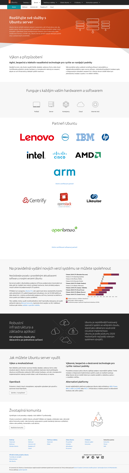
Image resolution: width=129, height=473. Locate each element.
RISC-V (86, 388)
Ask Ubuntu (12, 461)
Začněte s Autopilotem (18, 393)
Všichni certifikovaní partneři (64, 183)
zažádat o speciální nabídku (31, 305)
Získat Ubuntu (64, 2)
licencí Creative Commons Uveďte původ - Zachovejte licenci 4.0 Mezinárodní (95, 467)
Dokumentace (13, 459)
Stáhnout (24, 7)
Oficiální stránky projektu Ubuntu (19, 455)
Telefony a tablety (49, 2)
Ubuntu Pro (29, 291)
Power (115, 386)
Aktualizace (69, 446)
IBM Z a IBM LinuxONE (73, 388)
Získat (48, 444)
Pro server (69, 448)
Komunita (87, 444)
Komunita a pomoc (92, 2)
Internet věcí (34, 7)
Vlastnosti (12, 442)
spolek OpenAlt (22, 470)
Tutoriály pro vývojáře (15, 457)
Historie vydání (89, 442)
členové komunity (27, 303)
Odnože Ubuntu (13, 446)
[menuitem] (26, 2)
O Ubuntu (78, 2)
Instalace (68, 444)
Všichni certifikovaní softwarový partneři (64, 247)
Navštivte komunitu (17, 427)
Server (36, 2)
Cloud (51, 7)
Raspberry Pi (43, 7)
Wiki (105, 446)
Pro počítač (69, 442)
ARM (111, 386)
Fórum (105, 444)
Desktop (26, 2)
